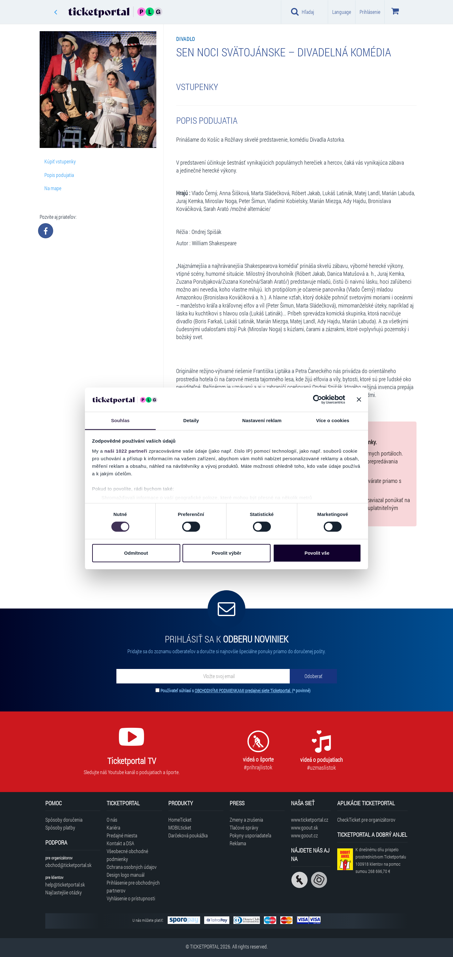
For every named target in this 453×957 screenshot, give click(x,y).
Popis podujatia (59, 175)
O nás (112, 819)
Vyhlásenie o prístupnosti (131, 898)
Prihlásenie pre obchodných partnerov (133, 886)
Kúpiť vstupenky (60, 161)
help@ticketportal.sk (65, 884)
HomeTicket (180, 819)
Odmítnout (136, 553)
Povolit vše (317, 553)
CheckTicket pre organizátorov (366, 819)
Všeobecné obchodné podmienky (127, 855)
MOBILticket (179, 827)
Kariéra (113, 827)
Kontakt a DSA (120, 843)
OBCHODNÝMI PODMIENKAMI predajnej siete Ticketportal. (243, 691)
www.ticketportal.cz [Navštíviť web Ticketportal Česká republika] (309, 819)
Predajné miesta (122, 835)
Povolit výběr (226, 553)
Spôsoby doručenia (63, 819)
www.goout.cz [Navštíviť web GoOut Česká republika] (304, 835)
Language (341, 11)
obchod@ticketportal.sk (68, 865)
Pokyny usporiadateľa (250, 835)
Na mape (52, 188)
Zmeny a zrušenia (246, 819)
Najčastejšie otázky (63, 892)
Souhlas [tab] (120, 420)
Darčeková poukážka (188, 835)
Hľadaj (302, 12)
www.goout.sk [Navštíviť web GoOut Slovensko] (304, 827)
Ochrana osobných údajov (132, 867)
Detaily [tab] (191, 420)
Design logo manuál (125, 874)
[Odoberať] (313, 676)
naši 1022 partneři (126, 451)
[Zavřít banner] (359, 399)
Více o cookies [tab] (333, 420)
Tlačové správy (244, 827)
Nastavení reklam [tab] (262, 420)
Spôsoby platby (60, 827)
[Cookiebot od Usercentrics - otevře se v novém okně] (317, 399)
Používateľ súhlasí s (235, 691)
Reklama (238, 843)
